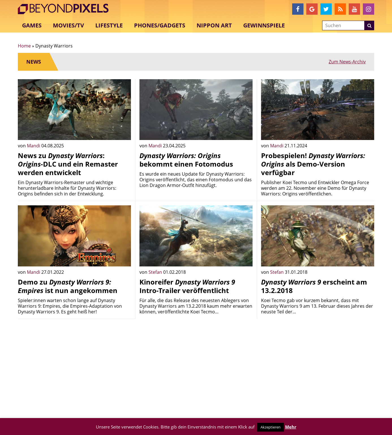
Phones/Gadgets (159, 25)
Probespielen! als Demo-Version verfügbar (313, 164)
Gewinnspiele (264, 25)
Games (32, 25)
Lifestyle (109, 25)
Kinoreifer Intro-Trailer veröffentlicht (187, 286)
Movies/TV (68, 25)
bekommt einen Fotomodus (186, 160)
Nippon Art (214, 25)
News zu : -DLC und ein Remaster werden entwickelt (68, 164)
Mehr (290, 427)
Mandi (34, 146)
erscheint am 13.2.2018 (314, 286)
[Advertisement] (74, 362)
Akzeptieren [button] (270, 427)
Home (24, 46)
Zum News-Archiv (347, 62)
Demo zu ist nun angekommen (67, 286)
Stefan (155, 272)
